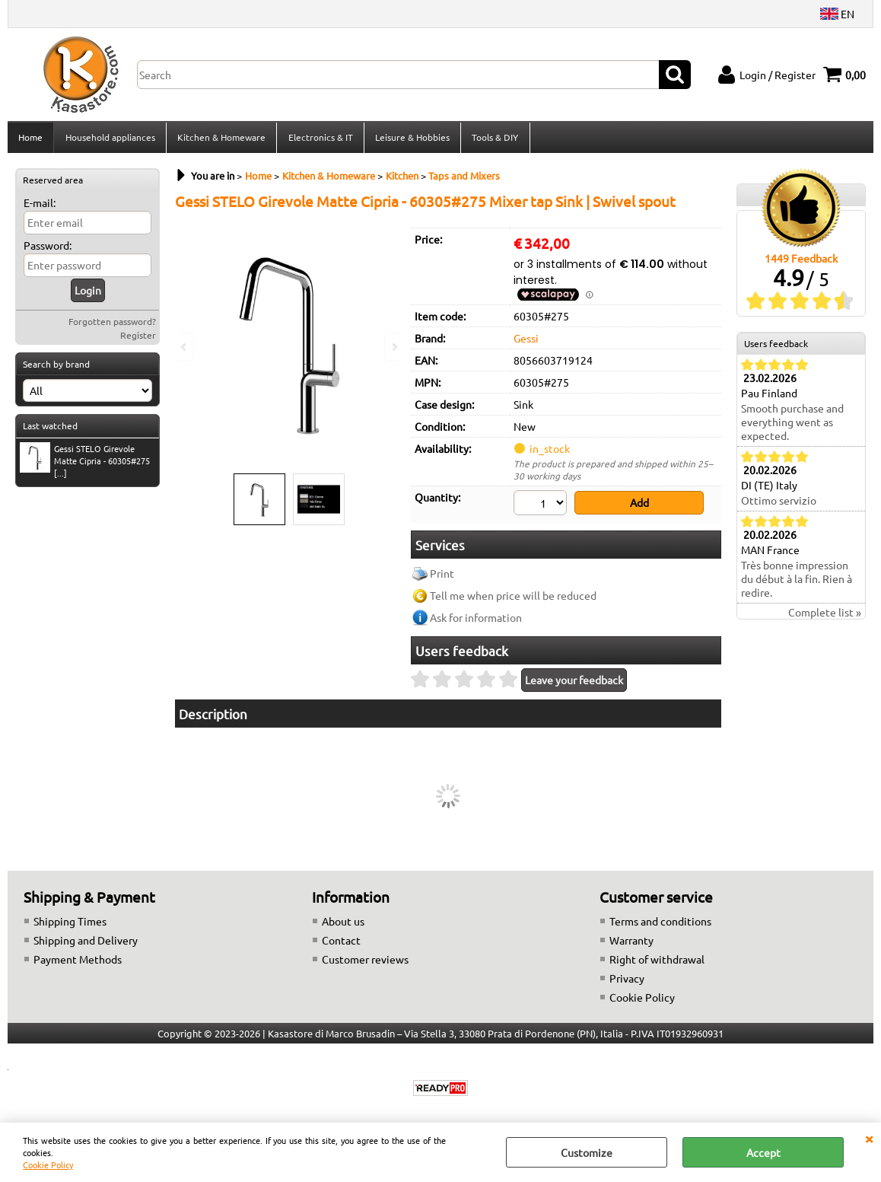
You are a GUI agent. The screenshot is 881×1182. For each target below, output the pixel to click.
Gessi (526, 342)
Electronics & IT (319, 139)
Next (393, 347)
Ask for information (476, 621)
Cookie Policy (48, 1164)
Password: (48, 249)
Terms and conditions (660, 924)
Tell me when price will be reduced (513, 599)
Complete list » (824, 617)
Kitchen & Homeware (221, 139)
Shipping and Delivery (85, 943)
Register (138, 339)
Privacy (626, 981)
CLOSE (868, 1137)
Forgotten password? (112, 326)
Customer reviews (365, 962)
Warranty (631, 943)
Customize (586, 1152)
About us (343, 924)
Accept (763, 1152)
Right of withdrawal (656, 962)
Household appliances (109, 139)
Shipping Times (70, 924)
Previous (185, 347)
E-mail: (40, 207)
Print (442, 577)
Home (30, 139)
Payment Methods (77, 962)
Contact (341, 943)
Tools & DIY (493, 139)
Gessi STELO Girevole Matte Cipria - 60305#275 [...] (85, 465)
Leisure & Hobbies (411, 139)
